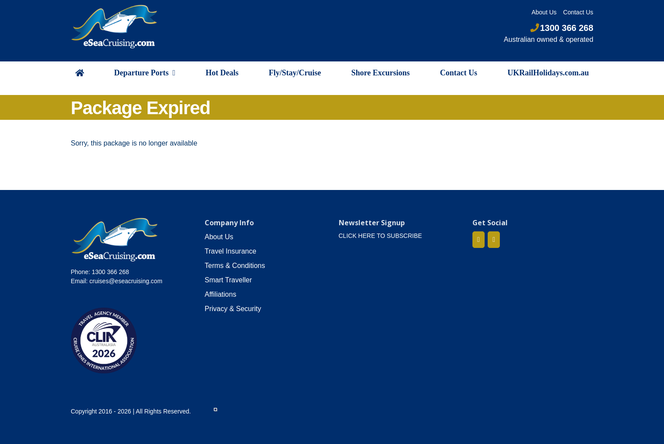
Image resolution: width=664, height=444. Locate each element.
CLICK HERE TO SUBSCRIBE (380, 235)
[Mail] (494, 239)
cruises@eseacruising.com (125, 281)
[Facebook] (478, 239)
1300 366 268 (561, 28)
